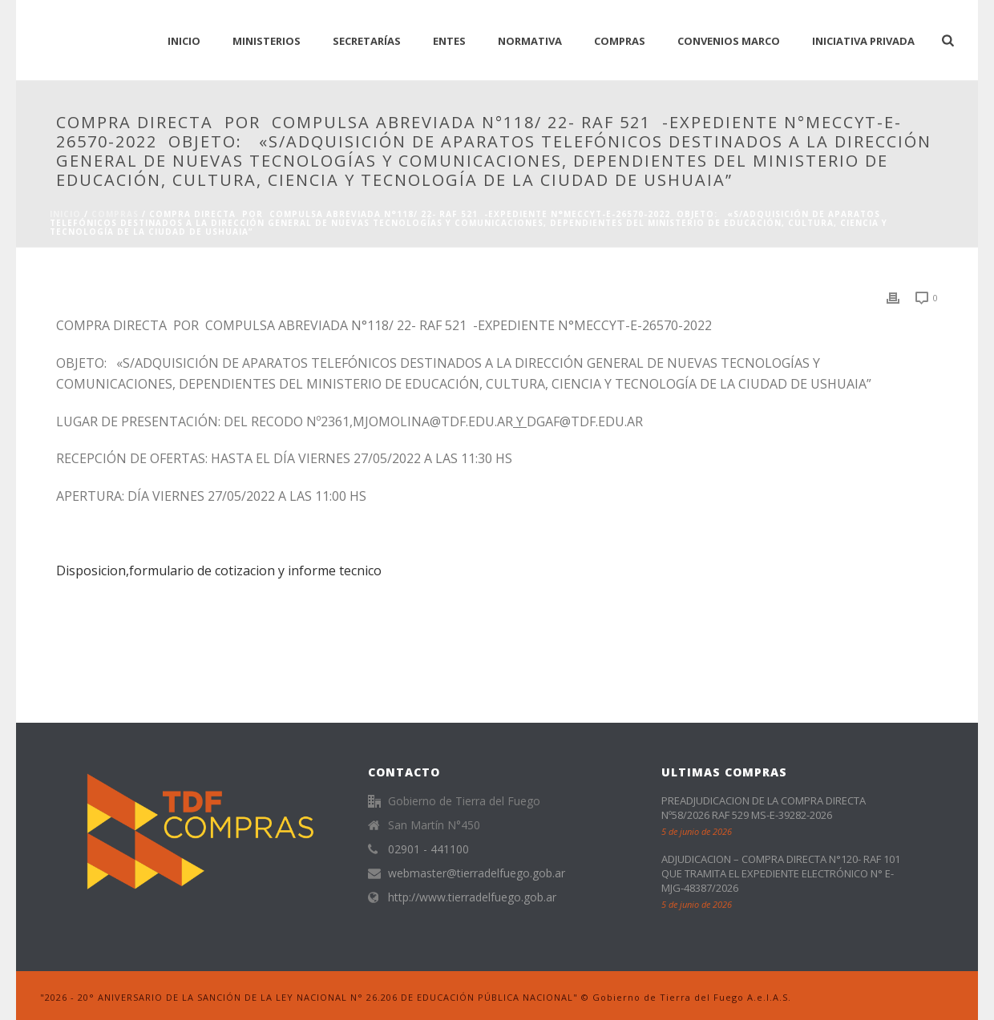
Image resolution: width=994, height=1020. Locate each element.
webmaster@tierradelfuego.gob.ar (476, 873)
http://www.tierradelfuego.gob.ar (472, 897)
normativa (530, 41)
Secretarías (367, 41)
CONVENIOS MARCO (728, 41)
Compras (619, 41)
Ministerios (266, 41)
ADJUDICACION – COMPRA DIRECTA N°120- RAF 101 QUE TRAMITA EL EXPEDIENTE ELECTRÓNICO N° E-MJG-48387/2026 (780, 873)
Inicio (65, 214)
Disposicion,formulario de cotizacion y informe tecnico (219, 570)
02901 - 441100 (428, 849)
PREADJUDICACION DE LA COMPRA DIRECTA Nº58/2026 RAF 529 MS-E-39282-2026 (763, 807)
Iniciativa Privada (863, 41)
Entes (449, 41)
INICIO (184, 41)
